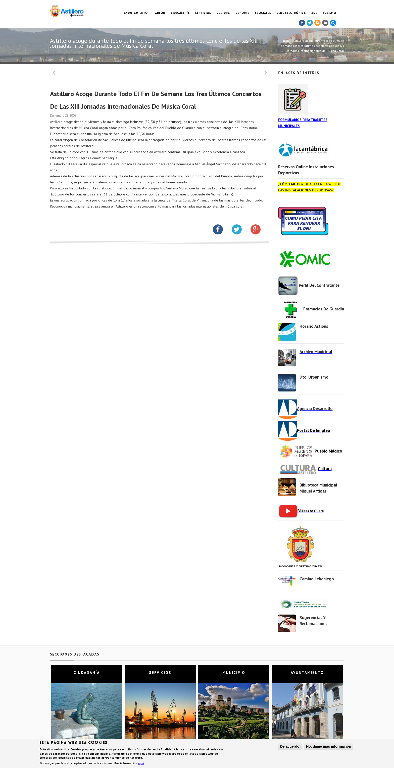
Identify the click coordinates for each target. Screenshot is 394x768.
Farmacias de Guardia (323, 309)
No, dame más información (328, 746)
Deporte (242, 13)
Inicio (286, 41)
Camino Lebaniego (317, 579)
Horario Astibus (314, 326)
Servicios (203, 13)
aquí (141, 763)
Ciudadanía (180, 13)
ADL (314, 13)
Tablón (159, 13)
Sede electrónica (291, 13)
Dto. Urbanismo (314, 377)
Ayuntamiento (136, 13)
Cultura (223, 13)
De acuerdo (289, 746)
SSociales (263, 13)
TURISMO (329, 13)
